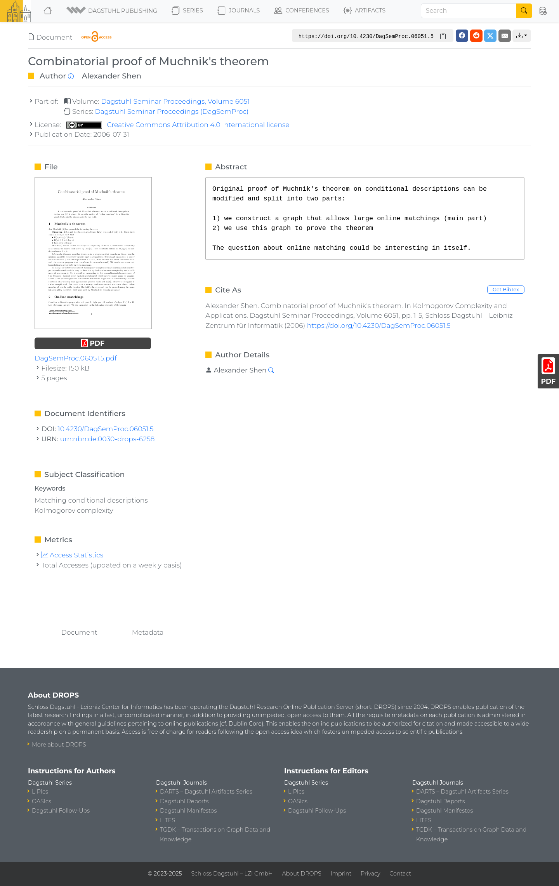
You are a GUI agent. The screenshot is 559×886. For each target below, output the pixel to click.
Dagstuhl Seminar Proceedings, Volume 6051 (175, 101)
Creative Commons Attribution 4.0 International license (178, 124)
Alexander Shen (111, 75)
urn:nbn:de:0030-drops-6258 (107, 439)
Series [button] (187, 10)
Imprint (340, 873)
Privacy (370, 873)
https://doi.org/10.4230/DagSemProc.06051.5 (379, 325)
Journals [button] (238, 10)
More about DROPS (59, 744)
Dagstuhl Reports (184, 801)
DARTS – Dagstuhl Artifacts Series (206, 791)
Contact (400, 873)
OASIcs (41, 801)
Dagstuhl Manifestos (188, 810)
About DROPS (301, 873)
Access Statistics (73, 555)
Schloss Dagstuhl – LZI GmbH (232, 873)
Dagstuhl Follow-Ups (61, 810)
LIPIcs (40, 791)
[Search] (468, 10)
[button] (112, 10)
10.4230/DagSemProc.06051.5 (106, 429)
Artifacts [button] (364, 10)
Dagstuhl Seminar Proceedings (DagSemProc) (171, 111)
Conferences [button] (301, 10)
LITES (167, 820)
